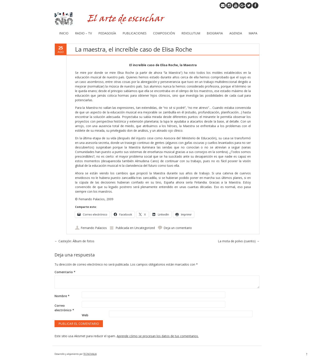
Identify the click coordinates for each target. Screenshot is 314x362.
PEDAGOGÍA (107, 33)
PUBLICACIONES (135, 33)
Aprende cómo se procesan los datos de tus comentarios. (158, 336)
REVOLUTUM (190, 33)
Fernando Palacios (94, 228)
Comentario (65, 272)
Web (85, 315)
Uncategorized (144, 228)
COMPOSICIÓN (164, 33)
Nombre (62, 296)
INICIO (63, 33)
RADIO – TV (83, 33)
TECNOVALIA (90, 353)
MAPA (253, 33)
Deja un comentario (178, 228)
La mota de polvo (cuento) (238, 241)
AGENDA (235, 33)
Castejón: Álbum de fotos (74, 241)
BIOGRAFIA (215, 33)
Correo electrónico (64, 307)
